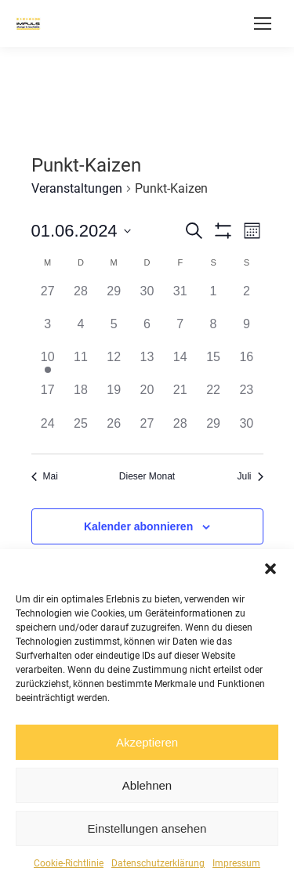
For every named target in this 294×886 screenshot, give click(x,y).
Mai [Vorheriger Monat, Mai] (44, 476)
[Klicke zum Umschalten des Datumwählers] (81, 231)
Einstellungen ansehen (147, 828)
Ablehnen (147, 785)
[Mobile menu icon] (262, 23)
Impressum (236, 863)
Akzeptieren (147, 742)
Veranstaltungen (76, 188)
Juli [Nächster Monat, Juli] (250, 476)
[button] (270, 569)
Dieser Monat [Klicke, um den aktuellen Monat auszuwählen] (147, 476)
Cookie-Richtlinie (68, 863)
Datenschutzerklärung (158, 863)
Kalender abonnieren (138, 526)
